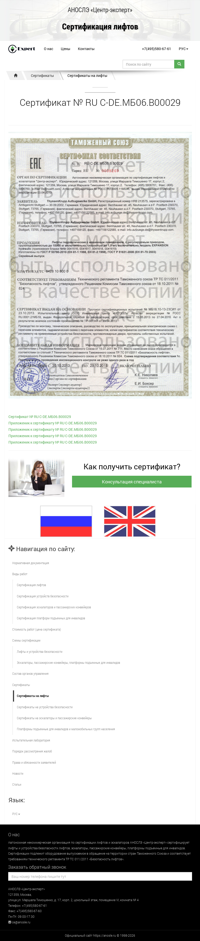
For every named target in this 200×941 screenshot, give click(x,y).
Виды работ (19, 574)
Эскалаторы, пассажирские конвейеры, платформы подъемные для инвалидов (68, 662)
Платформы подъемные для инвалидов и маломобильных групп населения (66, 729)
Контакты (86, 48)
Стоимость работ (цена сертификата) (36, 629)
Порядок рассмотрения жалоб (32, 751)
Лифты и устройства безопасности (39, 651)
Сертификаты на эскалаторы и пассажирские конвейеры (54, 718)
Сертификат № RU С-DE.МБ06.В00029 (39, 416)
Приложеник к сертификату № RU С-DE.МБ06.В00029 (52, 423)
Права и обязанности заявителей (34, 762)
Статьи (16, 784)
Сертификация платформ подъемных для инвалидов (51, 618)
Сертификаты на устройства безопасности (45, 707)
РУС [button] (183, 48)
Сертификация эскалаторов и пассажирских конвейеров (54, 607)
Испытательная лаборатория (31, 740)
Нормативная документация (30, 563)
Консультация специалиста (132, 482)
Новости (17, 773)
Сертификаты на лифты (87, 75)
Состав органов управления (30, 673)
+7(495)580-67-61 (156, 48)
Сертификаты (42, 75)
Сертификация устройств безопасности (42, 596)
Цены (65, 48)
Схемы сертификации (26, 640)
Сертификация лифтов (100, 27)
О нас (48, 48)
